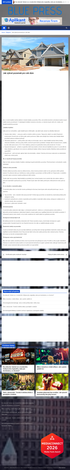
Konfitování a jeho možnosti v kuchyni (16, 254)
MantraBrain (62, 467)
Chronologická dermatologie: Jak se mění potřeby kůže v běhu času (21, 303)
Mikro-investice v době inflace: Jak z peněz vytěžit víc (17, 299)
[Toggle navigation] (8, 28)
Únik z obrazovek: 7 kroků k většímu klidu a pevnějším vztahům (20, 306)
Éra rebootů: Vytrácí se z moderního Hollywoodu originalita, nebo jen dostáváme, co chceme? (28, 295)
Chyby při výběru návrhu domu (56, 254)
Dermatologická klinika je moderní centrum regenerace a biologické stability (23, 310)
